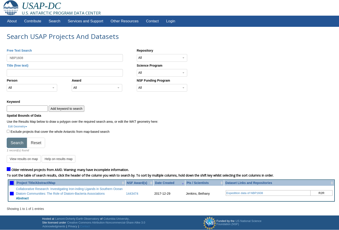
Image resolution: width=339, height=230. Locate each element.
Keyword (13, 101)
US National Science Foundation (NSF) (239, 222)
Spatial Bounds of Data (24, 115)
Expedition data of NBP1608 (244, 193)
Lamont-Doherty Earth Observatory (77, 218)
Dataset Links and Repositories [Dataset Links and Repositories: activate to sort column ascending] (248, 183)
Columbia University (116, 218)
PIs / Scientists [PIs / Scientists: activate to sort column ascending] (198, 183)
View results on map (24, 159)
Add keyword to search (66, 108)
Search (54, 21)
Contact (152, 21)
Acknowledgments (53, 226)
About (12, 21)
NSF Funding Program (153, 80)
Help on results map (59, 159)
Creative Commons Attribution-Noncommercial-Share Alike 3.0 (106, 222)
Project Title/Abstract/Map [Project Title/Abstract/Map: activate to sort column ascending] (36, 183)
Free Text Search (19, 50)
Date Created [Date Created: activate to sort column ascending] (164, 183)
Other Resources (125, 21)
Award (76, 80)
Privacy (72, 226)
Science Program (149, 65)
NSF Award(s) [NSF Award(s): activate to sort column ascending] (137, 183)
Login (170, 21)
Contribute (32, 21)
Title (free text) (17, 65)
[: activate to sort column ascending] (11, 183)
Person (12, 80)
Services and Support (85, 21)
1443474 (132, 193)
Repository (145, 50)
